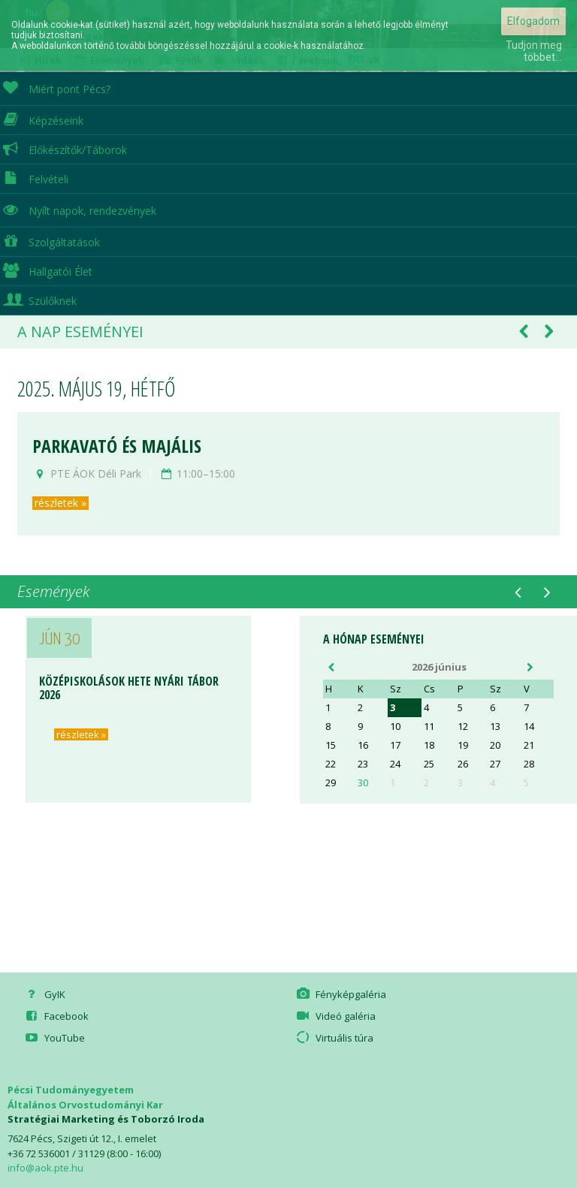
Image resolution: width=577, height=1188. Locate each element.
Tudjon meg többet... (534, 51)
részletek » (60, 503)
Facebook (56, 1016)
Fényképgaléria (340, 994)
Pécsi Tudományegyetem (71, 1089)
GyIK (44, 994)
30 (363, 783)
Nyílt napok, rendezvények (78, 209)
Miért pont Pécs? (55, 87)
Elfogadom (533, 21)
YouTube (54, 1038)
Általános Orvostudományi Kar (85, 1104)
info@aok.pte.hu (45, 1167)
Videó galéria (335, 1016)
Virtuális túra (334, 1038)
